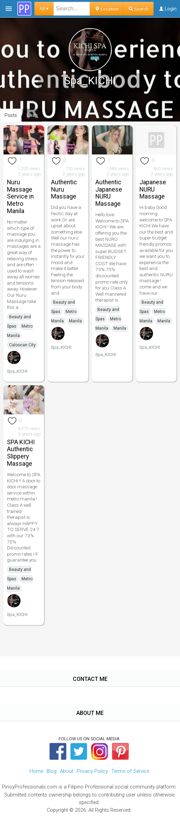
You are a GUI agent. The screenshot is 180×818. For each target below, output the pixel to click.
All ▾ (44, 8)
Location (107, 8)
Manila (75, 321)
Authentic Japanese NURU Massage (108, 193)
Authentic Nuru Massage (64, 189)
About (66, 771)
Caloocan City (22, 345)
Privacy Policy (92, 771)
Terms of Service (130, 771)
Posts (11, 115)
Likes (32, 115)
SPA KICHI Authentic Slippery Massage (21, 453)
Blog (51, 771)
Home (36, 771)
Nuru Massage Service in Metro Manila (20, 196)
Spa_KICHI (17, 371)
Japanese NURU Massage (152, 189)
